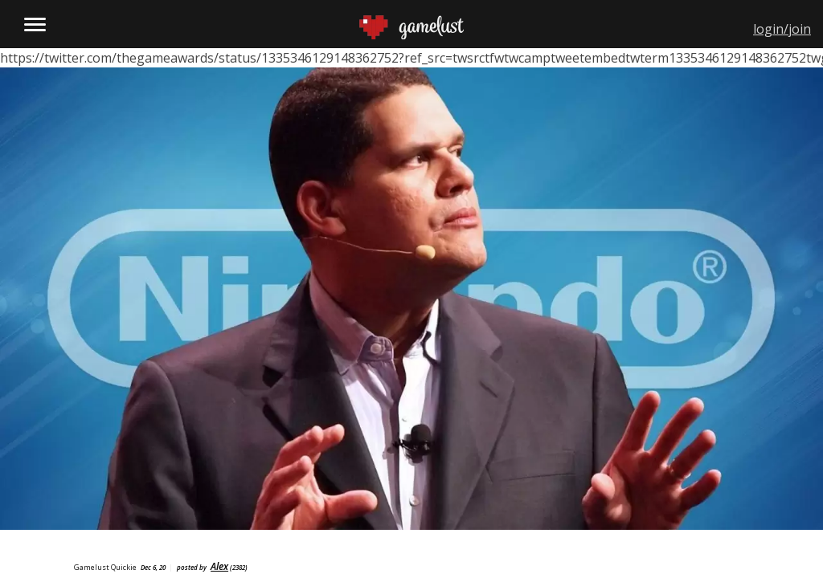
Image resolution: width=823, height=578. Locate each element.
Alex (219, 566)
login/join (782, 29)
